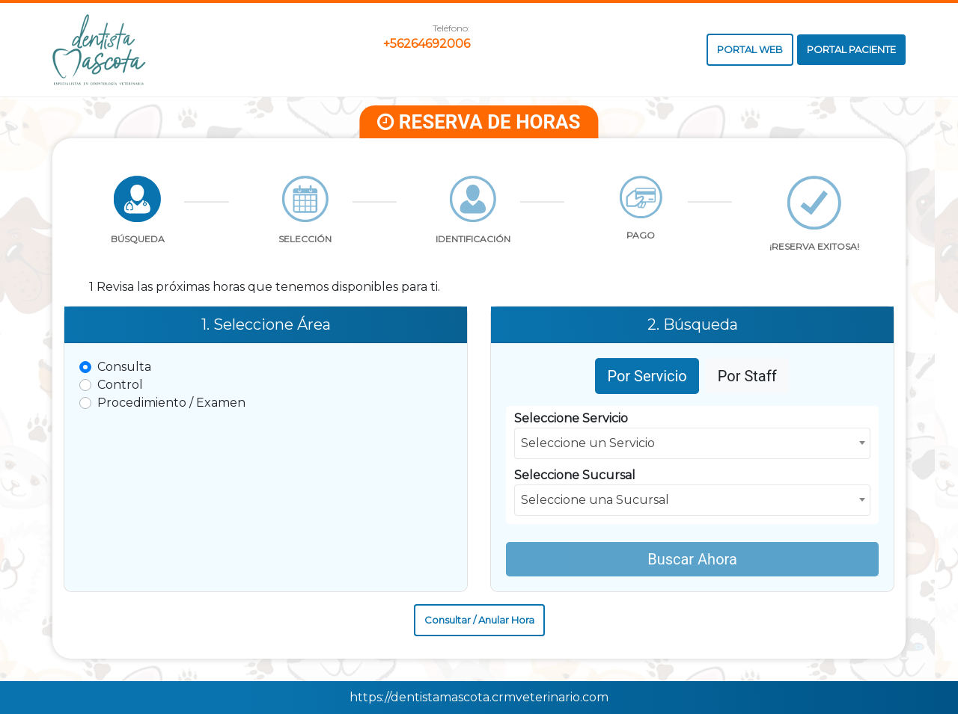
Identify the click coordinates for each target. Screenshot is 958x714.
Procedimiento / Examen (171, 403)
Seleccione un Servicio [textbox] (588, 443)
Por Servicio (646, 376)
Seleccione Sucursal (574, 475)
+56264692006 (426, 44)
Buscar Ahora (692, 559)
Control (120, 385)
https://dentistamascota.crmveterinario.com (479, 697)
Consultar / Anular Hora (479, 620)
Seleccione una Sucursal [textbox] (595, 500)
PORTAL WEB (750, 49)
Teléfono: (451, 28)
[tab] (138, 214)
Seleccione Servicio (571, 418)
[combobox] (692, 443)
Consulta (124, 367)
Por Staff (747, 376)
